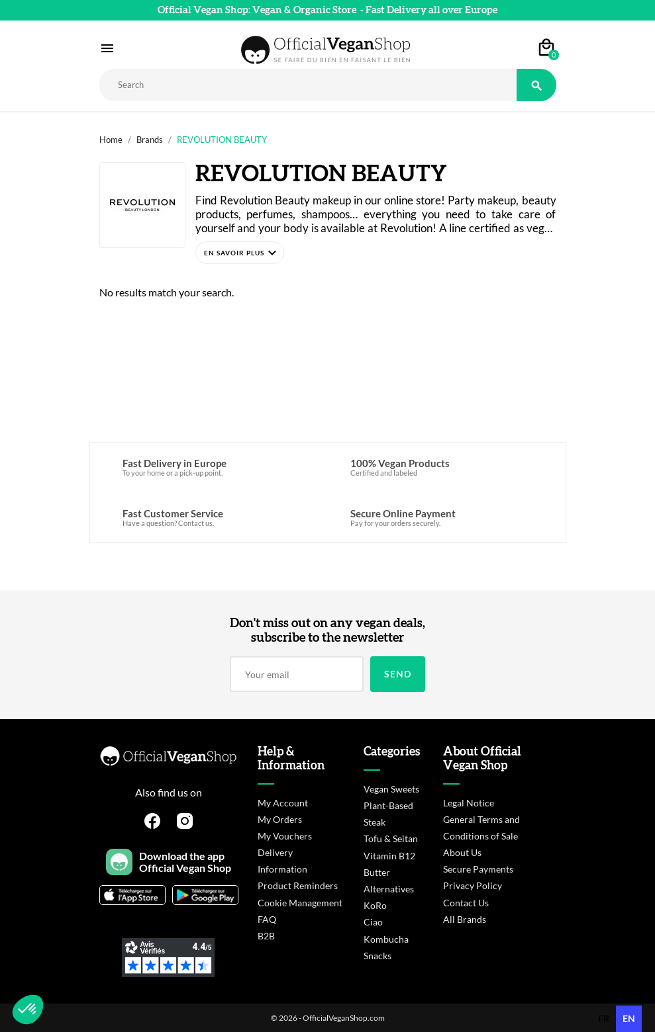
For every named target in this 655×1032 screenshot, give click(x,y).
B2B (266, 935)
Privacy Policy (472, 885)
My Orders (280, 819)
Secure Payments (478, 869)
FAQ (267, 919)
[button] (239, 252)
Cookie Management (300, 902)
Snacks (377, 955)
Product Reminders (298, 885)
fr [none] (603, 1018)
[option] (603, 1019)
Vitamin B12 (389, 855)
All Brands (464, 919)
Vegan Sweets (391, 789)
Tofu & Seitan (391, 838)
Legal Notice (468, 802)
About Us (462, 852)
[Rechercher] (308, 85)
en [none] (629, 1018)
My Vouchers (285, 835)
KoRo (375, 905)
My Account (283, 802)
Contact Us (466, 902)
